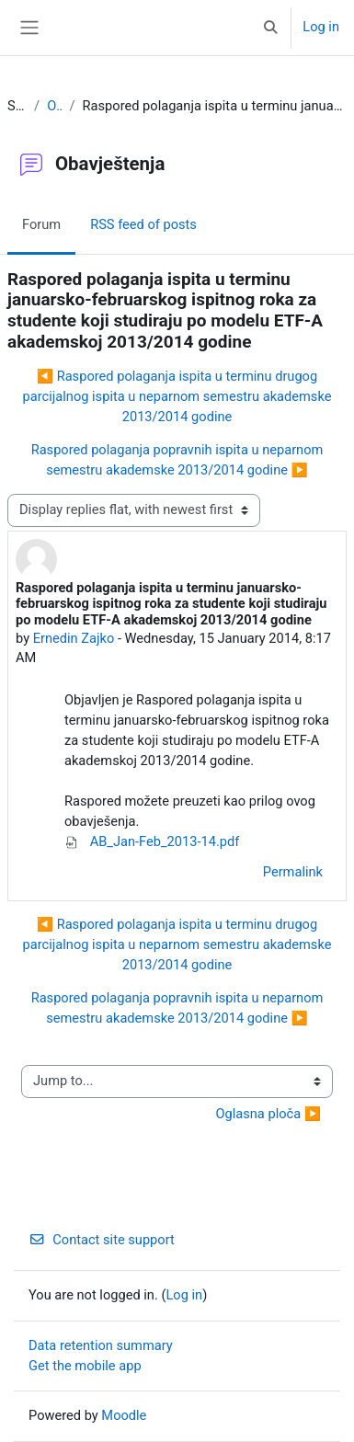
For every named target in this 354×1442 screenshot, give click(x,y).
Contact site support (102, 1239)
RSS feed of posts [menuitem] (143, 224)
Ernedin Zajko (74, 638)
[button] (270, 27)
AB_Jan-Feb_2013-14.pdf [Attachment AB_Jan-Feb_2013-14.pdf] (151, 841)
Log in (321, 26)
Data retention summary (101, 1345)
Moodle (123, 1415)
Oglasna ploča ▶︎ (268, 1113)
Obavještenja (54, 105)
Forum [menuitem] (41, 224)
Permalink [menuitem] (293, 872)
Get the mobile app (85, 1365)
